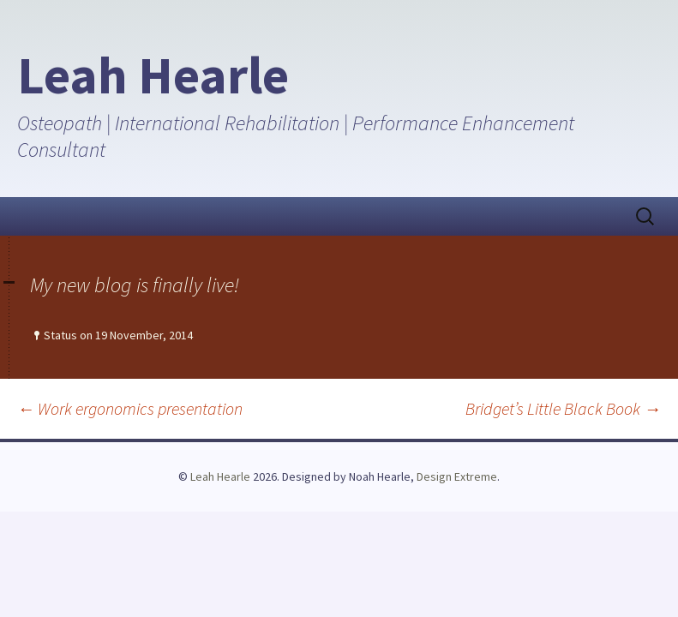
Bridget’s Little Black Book (563, 408)
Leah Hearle (220, 476)
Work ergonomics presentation (130, 408)
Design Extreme (457, 476)
